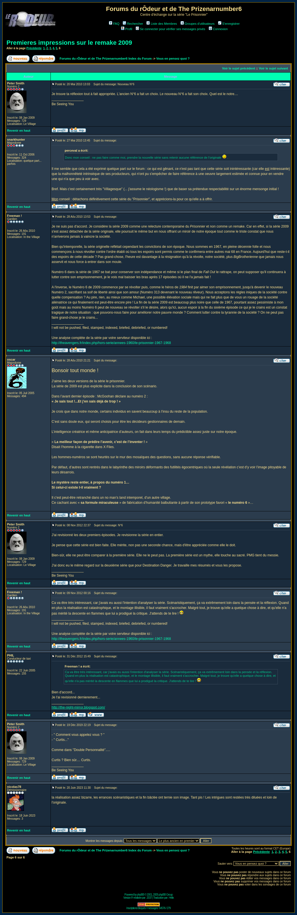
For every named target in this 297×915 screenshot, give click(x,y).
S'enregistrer (229, 23)
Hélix (171, 897)
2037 (149, 897)
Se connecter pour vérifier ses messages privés (170, 29)
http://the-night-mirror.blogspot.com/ (78, 707)
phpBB (140, 894)
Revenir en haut (18, 130)
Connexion (218, 29)
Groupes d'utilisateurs (198, 23)
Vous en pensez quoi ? (173, 58)
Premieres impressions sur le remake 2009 (69, 42)
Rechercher (133, 23)
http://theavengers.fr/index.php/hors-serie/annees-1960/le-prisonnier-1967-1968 (111, 343)
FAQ (114, 23)
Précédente (34, 48)
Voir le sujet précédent (238, 68)
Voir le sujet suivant (273, 68)
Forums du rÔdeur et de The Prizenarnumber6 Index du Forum (105, 58)
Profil (126, 29)
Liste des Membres (161, 23)
